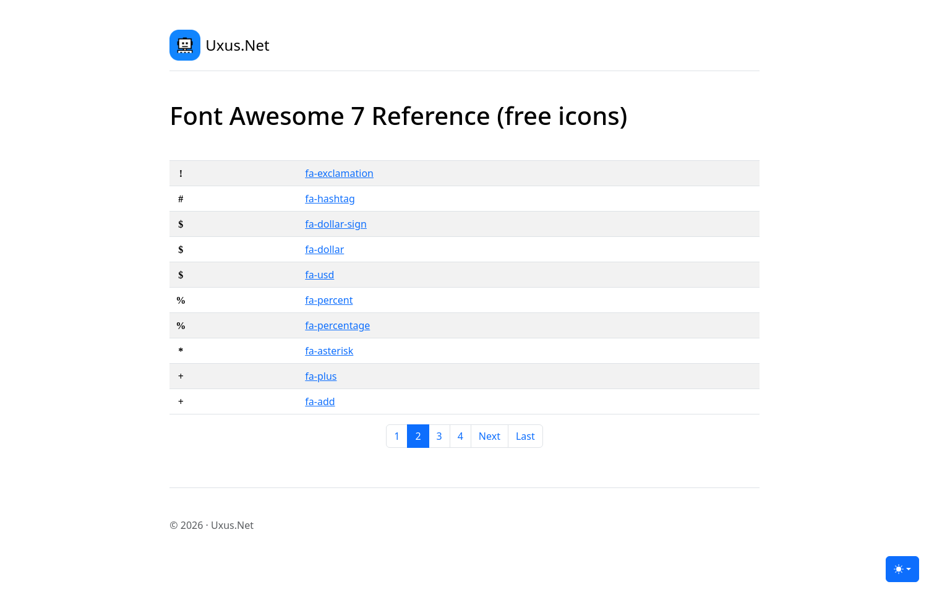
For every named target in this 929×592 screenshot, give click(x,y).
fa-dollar (324, 249)
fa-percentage (337, 325)
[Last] (525, 436)
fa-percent (329, 300)
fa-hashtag (330, 198)
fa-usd (319, 274)
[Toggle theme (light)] (902, 569)
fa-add (320, 401)
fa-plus (320, 376)
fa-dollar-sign (336, 224)
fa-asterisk (329, 351)
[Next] (489, 436)
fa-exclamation (339, 173)
